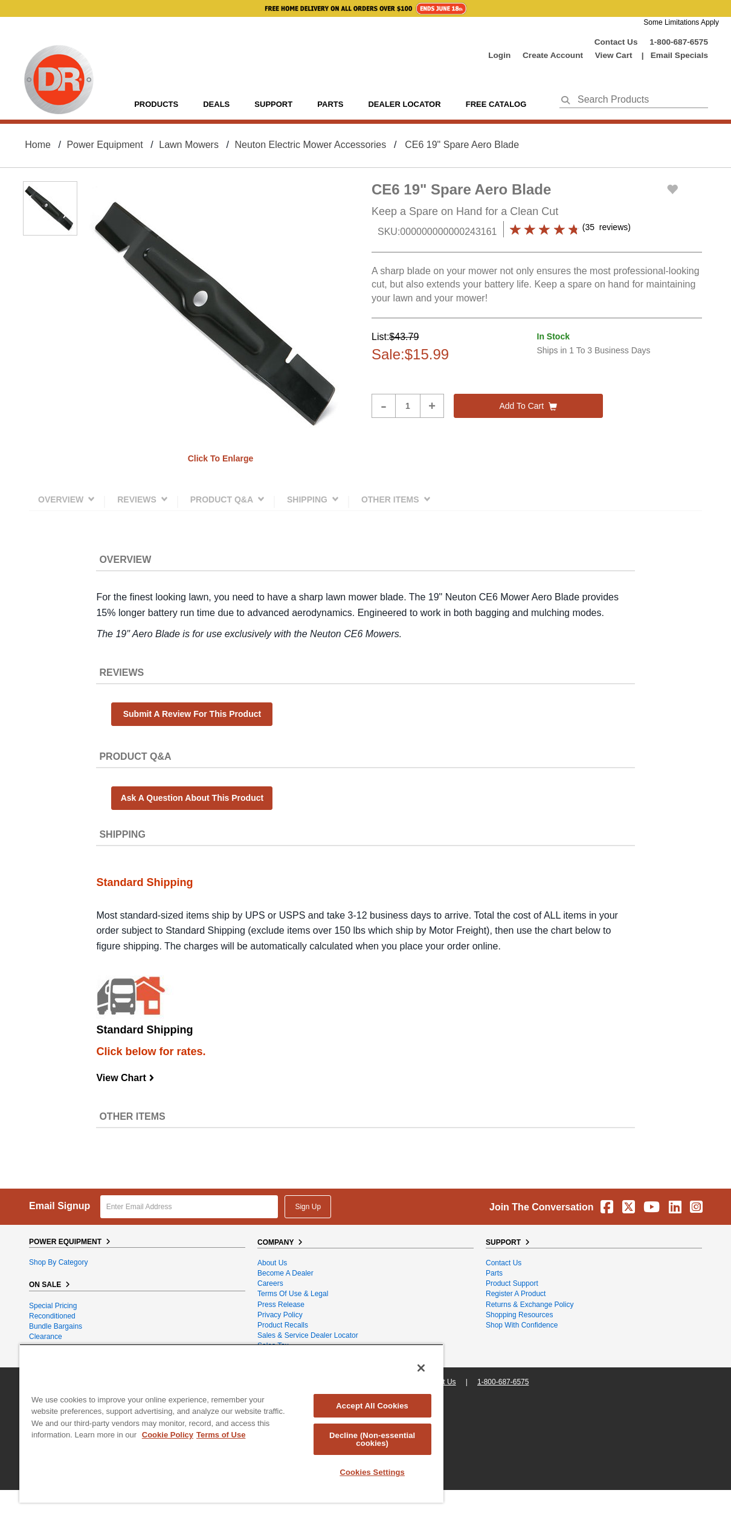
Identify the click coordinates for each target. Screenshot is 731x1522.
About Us (272, 1263)
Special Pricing (53, 1306)
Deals (216, 104)
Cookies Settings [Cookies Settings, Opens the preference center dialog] (372, 1472)
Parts (494, 1273)
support (273, 104)
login (499, 55)
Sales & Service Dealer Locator (307, 1335)
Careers (270, 1283)
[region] (231, 1423)
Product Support (512, 1283)
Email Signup (59, 1206)
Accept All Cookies (372, 1405)
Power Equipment (104, 145)
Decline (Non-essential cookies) (372, 1439)
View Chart (125, 1078)
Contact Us (616, 42)
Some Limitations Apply (681, 22)
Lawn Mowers (189, 145)
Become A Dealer (285, 1273)
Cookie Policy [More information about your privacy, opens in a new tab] (167, 1434)
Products (156, 104)
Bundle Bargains (55, 1326)
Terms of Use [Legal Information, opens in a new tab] (220, 1434)
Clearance (45, 1336)
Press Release (280, 1304)
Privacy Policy (280, 1315)
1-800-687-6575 (678, 42)
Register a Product (516, 1293)
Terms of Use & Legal (292, 1293)
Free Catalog (496, 104)
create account (553, 55)
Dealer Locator (404, 104)
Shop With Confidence (522, 1325)
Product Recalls (282, 1325)
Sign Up (308, 1207)
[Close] (421, 1368)
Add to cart (528, 406)
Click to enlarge (221, 458)
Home (38, 145)
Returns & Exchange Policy (529, 1304)
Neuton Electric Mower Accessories (310, 145)
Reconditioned (52, 1316)
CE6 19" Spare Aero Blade (462, 145)
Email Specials (679, 55)
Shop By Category (58, 1262)
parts (330, 104)
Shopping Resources (519, 1315)
